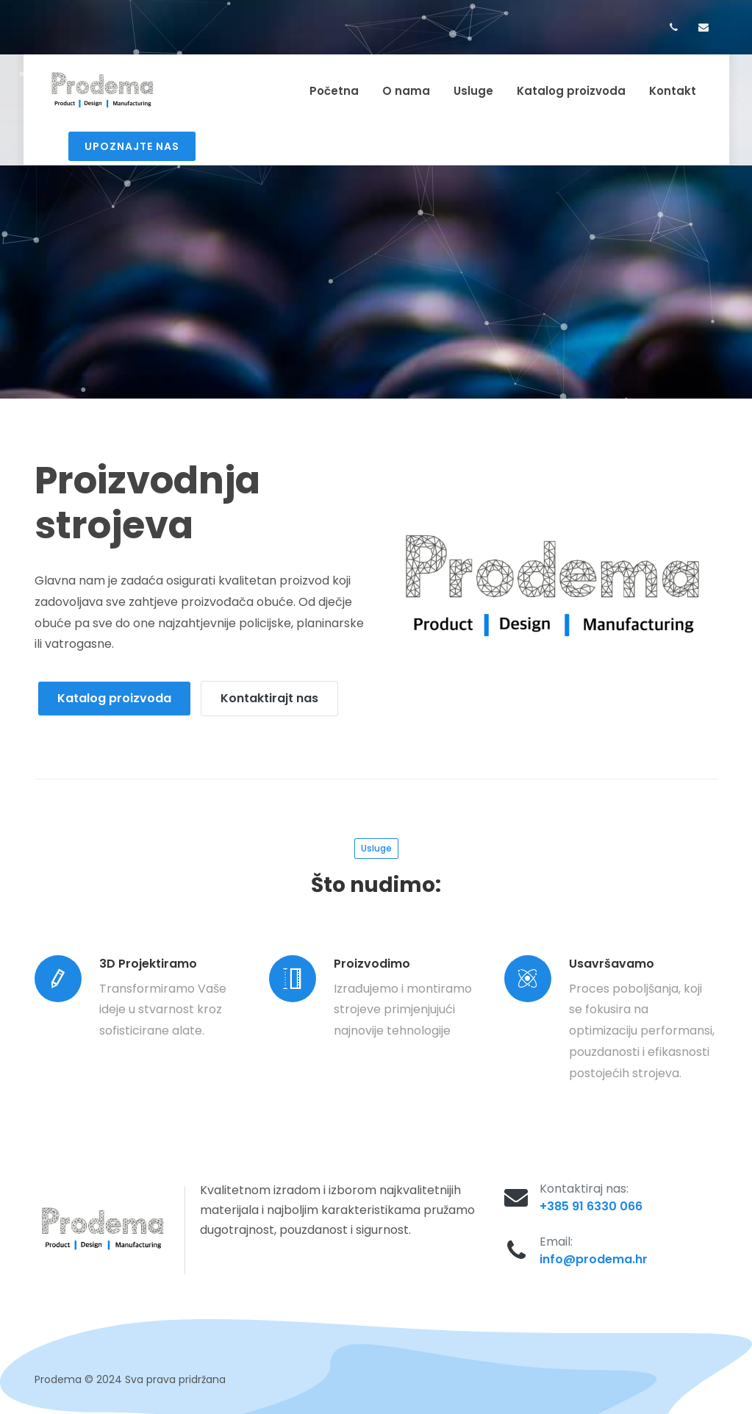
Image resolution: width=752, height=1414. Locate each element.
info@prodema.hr (594, 1254)
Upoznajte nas (132, 146)
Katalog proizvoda (114, 693)
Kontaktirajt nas (269, 693)
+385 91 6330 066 (591, 1201)
